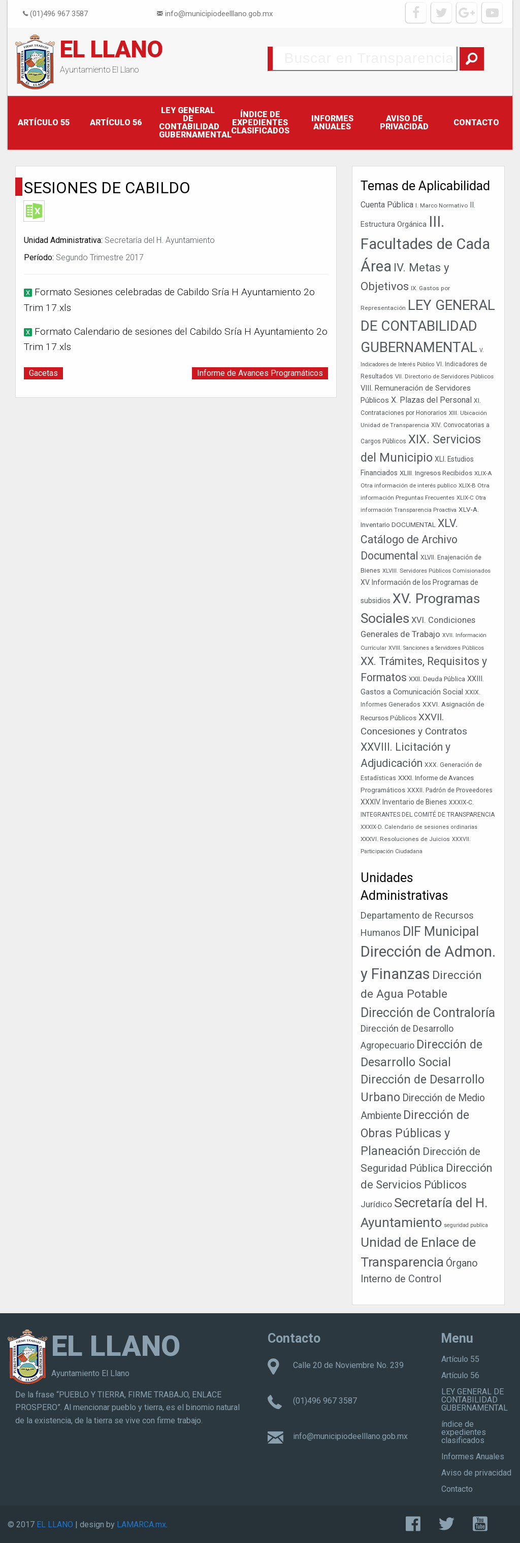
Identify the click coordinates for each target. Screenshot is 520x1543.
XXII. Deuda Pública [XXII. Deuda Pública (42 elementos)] (437, 679)
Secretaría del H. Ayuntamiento (160, 240)
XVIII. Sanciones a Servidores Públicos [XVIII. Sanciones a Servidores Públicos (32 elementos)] (436, 648)
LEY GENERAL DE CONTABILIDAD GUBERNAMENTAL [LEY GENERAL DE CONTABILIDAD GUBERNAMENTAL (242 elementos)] (428, 326)
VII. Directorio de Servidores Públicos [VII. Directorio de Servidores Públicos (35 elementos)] (444, 376)
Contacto (476, 122)
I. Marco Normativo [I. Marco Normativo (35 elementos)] (441, 205)
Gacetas (43, 373)
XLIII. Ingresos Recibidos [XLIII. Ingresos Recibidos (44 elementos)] (436, 473)
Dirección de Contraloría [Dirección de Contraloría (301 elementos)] (428, 1012)
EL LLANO (111, 49)
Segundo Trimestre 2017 (100, 257)
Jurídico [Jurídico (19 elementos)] (376, 1204)
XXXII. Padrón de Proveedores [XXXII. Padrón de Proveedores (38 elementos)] (450, 790)
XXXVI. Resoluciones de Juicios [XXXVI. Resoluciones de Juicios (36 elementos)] (405, 839)
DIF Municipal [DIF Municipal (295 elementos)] (441, 931)
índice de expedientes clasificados (260, 122)
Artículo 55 (44, 122)
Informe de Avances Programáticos (260, 373)
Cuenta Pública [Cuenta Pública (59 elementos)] (387, 204)
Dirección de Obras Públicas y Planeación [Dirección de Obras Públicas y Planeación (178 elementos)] (415, 1133)
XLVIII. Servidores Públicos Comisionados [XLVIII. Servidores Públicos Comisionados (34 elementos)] (436, 571)
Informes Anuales (332, 122)
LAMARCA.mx (141, 1524)
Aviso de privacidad (404, 122)
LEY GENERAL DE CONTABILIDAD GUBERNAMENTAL (191, 122)
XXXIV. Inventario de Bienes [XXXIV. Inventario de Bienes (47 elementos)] (404, 802)
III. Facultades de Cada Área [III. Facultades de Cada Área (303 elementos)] (425, 244)
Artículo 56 (116, 122)
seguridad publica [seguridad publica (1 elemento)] (466, 1225)
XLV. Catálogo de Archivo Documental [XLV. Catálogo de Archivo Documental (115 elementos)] (409, 539)
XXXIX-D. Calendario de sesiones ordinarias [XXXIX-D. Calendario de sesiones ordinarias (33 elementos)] (419, 827)
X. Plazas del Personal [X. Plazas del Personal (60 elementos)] (431, 400)
